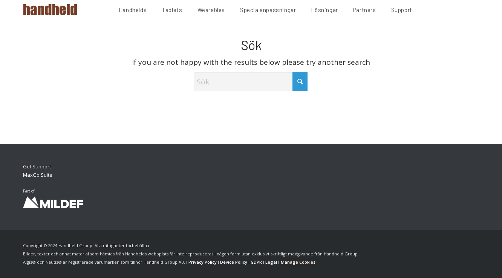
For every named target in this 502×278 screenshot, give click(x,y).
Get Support (37, 166)
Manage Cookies (298, 262)
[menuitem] (132, 11)
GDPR (256, 262)
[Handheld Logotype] (50, 9)
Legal (271, 262)
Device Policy (233, 262)
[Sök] (251, 81)
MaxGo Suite (37, 174)
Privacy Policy (202, 262)
